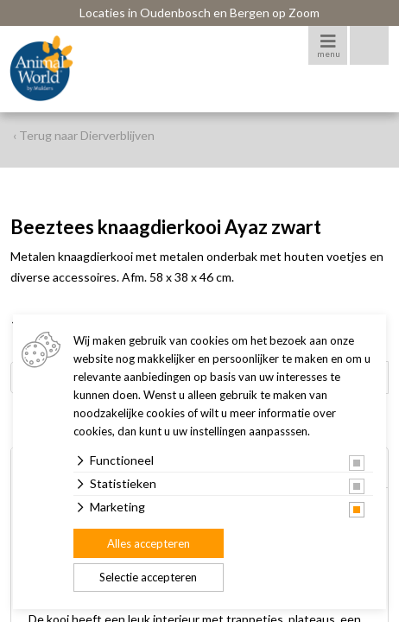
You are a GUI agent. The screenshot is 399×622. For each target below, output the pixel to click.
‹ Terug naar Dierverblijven (84, 135)
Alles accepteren (148, 543)
